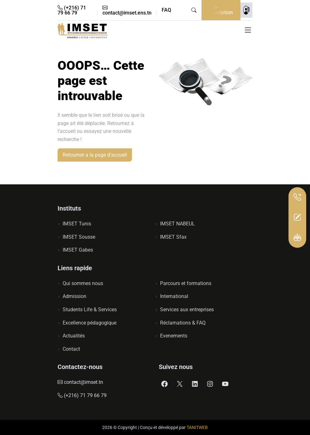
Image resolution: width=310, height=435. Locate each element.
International (174, 296)
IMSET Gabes (78, 250)
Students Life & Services (90, 310)
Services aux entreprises (187, 310)
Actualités (74, 336)
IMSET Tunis (77, 224)
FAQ (166, 10)
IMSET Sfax (173, 237)
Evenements (173, 336)
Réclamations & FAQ (183, 323)
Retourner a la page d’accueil (95, 155)
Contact (71, 349)
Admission (74, 296)
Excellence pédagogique (89, 323)
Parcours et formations (185, 283)
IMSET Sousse (79, 237)
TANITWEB (197, 427)
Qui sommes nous (83, 283)
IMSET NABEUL (177, 224)
